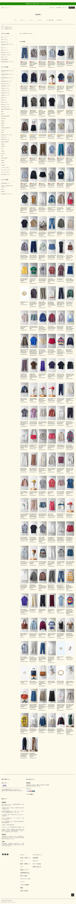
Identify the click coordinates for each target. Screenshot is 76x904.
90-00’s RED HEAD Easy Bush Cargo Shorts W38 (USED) (33, 327)
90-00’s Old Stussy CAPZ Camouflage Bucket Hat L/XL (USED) (52, 87)
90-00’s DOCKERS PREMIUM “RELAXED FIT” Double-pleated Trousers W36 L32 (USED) (42, 304)
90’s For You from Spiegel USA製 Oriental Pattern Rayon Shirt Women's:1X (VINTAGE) (70, 447)
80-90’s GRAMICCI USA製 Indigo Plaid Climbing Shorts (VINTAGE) (43, 515)
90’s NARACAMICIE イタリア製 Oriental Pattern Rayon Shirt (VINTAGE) (61, 446)
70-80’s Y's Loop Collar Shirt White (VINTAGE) (60, 111)
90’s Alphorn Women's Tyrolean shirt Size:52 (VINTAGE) (42, 208)
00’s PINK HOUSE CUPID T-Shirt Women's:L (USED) (51, 135)
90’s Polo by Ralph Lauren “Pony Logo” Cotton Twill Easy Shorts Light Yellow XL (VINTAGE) (43, 351)
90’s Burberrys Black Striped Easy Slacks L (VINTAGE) (42, 610)
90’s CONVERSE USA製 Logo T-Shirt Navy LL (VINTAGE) (60, 184)
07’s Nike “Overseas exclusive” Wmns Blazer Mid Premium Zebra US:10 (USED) (43, 234)
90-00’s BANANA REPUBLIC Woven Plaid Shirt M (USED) (61, 233)
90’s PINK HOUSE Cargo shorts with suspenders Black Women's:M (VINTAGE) (33, 136)
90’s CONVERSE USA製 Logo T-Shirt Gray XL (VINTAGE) (51, 184)
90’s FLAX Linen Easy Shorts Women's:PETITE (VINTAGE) (43, 422)
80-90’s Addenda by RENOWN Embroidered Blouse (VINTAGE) (51, 730)
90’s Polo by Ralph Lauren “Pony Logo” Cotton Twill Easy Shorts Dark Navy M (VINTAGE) (61, 63)
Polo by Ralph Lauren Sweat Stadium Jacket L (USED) (42, 634)
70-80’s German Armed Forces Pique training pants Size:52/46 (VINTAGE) (60, 400)
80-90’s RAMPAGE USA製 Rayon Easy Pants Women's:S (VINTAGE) (33, 469)
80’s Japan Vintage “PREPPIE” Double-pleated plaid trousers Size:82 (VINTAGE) (24, 376)
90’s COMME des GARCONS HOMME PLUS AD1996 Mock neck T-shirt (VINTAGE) (51, 304)
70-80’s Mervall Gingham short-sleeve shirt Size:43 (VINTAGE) (51, 159)
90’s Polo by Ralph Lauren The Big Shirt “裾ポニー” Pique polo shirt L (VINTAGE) (24, 611)
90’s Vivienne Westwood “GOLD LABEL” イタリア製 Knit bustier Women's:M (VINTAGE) (33, 209)
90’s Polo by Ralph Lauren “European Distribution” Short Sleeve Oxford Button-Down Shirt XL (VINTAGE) (70, 161)
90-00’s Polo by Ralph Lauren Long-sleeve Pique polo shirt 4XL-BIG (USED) (51, 563)
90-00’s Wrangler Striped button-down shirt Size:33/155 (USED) (61, 515)
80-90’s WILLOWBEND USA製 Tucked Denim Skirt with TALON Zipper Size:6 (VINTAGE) (33, 706)
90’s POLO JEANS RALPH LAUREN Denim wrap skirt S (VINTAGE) (70, 279)
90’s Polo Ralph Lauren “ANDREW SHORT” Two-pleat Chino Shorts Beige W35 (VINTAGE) (61, 539)
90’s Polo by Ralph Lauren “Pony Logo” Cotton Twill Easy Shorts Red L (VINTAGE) (52, 351)
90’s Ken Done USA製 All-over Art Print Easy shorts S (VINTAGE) (60, 492)
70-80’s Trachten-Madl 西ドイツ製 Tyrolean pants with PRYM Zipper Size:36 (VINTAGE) (24, 755)
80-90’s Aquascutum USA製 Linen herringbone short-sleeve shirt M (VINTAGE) (42, 112)
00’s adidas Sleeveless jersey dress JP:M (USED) (42, 375)
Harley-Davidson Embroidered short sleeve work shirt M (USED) (24, 209)
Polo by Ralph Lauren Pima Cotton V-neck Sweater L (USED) (69, 303)
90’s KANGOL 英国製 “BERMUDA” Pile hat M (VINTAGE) (33, 399)
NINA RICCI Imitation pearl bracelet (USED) (60, 682)
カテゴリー (23, 20)
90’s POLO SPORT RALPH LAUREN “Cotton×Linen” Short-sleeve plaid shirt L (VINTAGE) (42, 539)
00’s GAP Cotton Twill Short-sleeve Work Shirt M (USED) (33, 233)
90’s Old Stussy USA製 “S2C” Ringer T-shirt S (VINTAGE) (60, 562)
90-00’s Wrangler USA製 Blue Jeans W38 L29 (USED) (52, 233)
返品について (24, 869)
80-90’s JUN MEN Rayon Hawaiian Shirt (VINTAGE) (24, 327)
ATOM (26, 891)
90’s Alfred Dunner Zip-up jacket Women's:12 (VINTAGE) (52, 208)
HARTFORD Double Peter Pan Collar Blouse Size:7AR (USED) (33, 730)
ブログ (15, 20)
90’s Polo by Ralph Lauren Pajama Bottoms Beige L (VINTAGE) (70, 62)
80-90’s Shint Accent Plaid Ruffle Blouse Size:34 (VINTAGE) (60, 327)
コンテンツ (40, 20)
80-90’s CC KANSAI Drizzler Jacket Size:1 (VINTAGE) (23, 399)
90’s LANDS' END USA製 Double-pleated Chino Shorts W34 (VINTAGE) (52, 256)
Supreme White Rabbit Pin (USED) (24, 682)
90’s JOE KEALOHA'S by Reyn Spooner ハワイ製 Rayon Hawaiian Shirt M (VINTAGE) (33, 63)
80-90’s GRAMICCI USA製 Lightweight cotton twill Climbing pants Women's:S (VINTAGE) (33, 515)
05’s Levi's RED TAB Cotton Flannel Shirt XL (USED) (24, 492)
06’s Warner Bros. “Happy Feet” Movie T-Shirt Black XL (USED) (24, 233)
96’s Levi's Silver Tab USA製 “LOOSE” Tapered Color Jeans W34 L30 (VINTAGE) (51, 586)
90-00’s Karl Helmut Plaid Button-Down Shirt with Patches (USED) (24, 256)
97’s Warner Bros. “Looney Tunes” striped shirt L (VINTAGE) (24, 562)
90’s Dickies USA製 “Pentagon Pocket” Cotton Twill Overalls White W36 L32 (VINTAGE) (51, 659)
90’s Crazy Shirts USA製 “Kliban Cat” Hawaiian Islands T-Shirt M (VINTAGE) (24, 515)
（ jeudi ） (38, 14)
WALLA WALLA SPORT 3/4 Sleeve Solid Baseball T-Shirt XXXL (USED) (70, 400)
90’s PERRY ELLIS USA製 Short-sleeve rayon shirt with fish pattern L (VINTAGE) (70, 112)
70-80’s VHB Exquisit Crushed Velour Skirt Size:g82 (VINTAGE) (51, 705)
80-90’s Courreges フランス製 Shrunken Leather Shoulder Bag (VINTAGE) (42, 683)
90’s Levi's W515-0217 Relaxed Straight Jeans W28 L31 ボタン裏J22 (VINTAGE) (42, 658)
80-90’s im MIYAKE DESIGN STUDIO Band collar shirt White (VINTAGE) (70, 185)
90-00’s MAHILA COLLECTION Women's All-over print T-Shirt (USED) (51, 280)
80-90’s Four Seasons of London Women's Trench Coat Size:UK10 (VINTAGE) (43, 470)
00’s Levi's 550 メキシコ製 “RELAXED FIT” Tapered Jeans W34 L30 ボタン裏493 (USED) (61, 586)
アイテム (71, 7)
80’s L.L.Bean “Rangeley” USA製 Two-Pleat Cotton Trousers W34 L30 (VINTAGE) (33, 658)
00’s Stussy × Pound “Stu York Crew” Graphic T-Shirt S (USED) (33, 280)
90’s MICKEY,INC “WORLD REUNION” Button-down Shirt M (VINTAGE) (33, 586)
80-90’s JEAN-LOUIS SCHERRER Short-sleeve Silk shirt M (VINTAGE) (33, 112)
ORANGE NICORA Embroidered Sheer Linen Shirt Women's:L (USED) (70, 136)
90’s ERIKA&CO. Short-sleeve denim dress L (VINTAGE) (70, 492)
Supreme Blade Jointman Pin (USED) (69, 657)
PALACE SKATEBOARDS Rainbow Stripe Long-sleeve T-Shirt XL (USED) (69, 587)
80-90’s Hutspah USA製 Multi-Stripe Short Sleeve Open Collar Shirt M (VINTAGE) (24, 423)
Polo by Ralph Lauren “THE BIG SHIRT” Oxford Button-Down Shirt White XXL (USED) (51, 539)
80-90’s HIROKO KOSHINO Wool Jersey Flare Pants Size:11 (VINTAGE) (33, 755)
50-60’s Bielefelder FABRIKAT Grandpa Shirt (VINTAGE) (23, 469)
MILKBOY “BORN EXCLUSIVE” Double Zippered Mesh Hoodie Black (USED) (33, 185)
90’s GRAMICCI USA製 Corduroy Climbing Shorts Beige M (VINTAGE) (69, 706)
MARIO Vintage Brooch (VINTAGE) (24, 302)
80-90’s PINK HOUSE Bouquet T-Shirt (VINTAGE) (61, 135)
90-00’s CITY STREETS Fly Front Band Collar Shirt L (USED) (23, 136)
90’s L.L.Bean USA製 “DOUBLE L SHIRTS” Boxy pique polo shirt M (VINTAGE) (52, 376)
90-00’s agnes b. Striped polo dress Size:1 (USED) (61, 610)
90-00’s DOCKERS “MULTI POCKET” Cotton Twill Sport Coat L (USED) (33, 160)
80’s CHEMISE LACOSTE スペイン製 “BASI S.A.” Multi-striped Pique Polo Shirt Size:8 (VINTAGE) (61, 351)
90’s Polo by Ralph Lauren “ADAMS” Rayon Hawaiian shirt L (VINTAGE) (24, 658)
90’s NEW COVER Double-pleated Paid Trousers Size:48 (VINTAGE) (60, 160)
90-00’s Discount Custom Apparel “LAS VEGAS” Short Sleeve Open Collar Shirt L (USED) (60, 88)
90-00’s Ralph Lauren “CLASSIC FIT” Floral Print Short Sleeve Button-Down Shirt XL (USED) (52, 63)
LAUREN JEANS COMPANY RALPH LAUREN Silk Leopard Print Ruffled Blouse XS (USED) (33, 376)
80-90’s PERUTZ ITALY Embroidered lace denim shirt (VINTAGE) (43, 730)
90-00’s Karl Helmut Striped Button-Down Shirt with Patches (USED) (42, 257)
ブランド (31, 20)
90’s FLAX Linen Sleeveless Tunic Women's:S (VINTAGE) (51, 515)
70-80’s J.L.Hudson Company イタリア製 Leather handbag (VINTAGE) (69, 257)
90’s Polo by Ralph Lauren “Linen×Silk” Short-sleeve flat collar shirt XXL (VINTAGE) (24, 87)
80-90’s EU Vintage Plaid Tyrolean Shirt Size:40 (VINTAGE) (52, 469)
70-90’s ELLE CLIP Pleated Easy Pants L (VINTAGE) (51, 610)
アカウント (53, 7)
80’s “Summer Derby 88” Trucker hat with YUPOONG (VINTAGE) (52, 399)
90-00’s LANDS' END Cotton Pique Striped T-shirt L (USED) (42, 492)
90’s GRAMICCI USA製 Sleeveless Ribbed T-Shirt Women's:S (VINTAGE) (60, 470)
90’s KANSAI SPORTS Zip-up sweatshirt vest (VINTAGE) (24, 279)
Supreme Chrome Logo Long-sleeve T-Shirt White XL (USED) (60, 422)
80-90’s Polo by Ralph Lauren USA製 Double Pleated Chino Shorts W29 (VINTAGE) (42, 63)
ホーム (2, 25)
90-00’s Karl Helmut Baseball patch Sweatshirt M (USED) (69, 350)
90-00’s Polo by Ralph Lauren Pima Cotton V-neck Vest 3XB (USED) (69, 233)
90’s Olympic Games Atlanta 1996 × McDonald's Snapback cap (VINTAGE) (42, 400)
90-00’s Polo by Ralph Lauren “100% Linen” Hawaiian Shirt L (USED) (24, 538)
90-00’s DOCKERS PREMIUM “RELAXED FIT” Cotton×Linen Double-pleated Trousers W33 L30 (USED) (43, 160)
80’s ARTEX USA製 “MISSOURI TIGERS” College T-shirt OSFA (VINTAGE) (70, 87)
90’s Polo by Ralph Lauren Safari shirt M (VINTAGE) (60, 208)
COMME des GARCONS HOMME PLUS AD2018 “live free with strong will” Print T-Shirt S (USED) (61, 706)
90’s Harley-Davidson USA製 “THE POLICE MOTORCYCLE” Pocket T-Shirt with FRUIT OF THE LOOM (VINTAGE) (33, 351)
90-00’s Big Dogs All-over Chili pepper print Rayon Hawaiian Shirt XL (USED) (33, 304)
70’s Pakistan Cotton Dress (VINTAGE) (60, 279)
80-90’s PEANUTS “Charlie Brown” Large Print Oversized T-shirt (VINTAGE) (24, 730)
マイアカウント (38, 855)
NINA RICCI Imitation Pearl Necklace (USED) (51, 682)
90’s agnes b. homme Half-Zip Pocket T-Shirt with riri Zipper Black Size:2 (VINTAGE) (60, 376)
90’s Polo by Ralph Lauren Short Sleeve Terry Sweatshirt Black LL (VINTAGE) (33, 539)
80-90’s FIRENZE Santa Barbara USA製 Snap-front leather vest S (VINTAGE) (60, 635)
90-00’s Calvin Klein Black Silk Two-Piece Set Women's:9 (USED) (61, 256)
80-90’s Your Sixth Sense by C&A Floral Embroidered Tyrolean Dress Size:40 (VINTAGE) (69, 731)
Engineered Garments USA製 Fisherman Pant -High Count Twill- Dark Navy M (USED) (61, 304)
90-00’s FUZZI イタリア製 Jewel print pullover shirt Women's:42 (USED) (33, 87)
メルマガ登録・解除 (49, 20)
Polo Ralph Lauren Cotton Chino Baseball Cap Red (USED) (69, 515)
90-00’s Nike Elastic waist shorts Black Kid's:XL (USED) (42, 184)
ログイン (65, 7)
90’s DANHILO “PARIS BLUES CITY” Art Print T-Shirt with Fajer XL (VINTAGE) (69, 470)
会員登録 (59, 7)
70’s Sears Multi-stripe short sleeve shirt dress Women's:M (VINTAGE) (33, 422)
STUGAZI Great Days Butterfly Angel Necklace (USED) (70, 682)
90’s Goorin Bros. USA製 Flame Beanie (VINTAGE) (33, 562)
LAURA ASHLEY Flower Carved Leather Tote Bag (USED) (24, 705)
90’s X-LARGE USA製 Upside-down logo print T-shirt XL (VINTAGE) (42, 279)
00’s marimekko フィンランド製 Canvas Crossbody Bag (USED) (70, 208)
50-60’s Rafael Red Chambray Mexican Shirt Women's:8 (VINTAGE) (52, 327)
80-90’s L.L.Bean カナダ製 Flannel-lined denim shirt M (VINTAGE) (33, 634)
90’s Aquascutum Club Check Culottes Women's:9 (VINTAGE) (42, 87)
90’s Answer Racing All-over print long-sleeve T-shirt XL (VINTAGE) (43, 562)
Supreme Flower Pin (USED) (60, 657)
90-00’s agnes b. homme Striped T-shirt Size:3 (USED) (52, 634)
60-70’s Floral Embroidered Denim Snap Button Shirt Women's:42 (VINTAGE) (42, 328)
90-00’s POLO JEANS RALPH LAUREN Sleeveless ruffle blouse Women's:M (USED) (70, 328)
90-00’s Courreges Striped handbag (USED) (33, 682)
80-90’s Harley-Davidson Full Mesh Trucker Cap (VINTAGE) (33, 492)
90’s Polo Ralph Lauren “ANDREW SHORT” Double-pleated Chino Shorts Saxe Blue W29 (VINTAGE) (24, 185)
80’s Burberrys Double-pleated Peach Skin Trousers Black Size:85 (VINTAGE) (24, 112)
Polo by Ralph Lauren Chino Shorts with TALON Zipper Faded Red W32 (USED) (69, 539)
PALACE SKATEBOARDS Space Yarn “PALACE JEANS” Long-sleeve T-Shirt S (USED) (42, 587)
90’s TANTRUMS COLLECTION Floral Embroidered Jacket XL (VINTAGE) (60, 730)
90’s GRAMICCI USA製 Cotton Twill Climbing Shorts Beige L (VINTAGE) (42, 447)
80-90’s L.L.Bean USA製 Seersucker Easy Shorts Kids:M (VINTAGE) (70, 562)
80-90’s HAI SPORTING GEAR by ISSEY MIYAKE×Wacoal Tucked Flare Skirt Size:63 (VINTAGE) (43, 706)
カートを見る (37, 864)
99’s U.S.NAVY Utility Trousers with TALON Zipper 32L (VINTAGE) (33, 256)
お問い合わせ (59, 20)
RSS (21, 891)
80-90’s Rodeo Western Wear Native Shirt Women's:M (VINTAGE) (51, 422)
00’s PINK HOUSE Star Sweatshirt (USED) (42, 135)
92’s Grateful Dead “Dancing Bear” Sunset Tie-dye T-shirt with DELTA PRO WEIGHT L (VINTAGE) (70, 611)
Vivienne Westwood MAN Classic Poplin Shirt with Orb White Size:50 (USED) (23, 586)
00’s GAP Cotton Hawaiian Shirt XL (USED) (51, 492)
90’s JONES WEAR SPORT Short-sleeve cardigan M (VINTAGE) (69, 634)
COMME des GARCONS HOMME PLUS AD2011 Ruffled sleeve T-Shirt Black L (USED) (51, 112)
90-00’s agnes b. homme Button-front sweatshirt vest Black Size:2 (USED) (70, 376)
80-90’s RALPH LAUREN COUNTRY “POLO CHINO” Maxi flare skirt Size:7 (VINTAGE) (24, 351)
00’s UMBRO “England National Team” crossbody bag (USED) (33, 446)
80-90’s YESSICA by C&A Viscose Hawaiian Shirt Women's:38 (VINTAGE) (24, 160)
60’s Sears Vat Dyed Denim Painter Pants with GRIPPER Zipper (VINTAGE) (23, 63)
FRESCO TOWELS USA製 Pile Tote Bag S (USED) (24, 634)
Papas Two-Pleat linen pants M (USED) (33, 610)
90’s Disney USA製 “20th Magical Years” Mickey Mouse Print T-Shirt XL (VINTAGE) (24, 447)
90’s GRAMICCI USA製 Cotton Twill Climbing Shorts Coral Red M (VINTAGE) (51, 447)
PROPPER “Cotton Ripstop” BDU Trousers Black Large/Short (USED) (70, 423)
